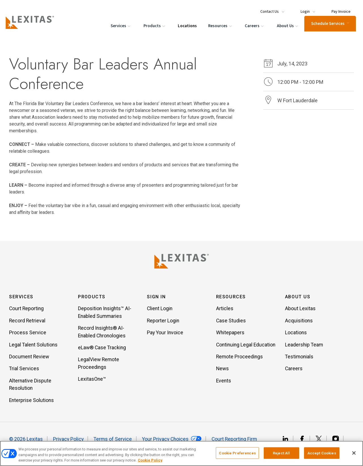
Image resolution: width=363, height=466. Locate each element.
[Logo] (34, 27)
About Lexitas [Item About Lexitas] (300, 311)
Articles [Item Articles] (224, 311)
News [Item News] (222, 370)
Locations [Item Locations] (296, 334)
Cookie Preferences (237, 453)
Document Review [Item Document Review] (29, 358)
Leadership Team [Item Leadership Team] (304, 347)
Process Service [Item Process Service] (27, 334)
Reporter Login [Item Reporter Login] (163, 322)
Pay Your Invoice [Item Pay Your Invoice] (165, 334)
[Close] (354, 453)
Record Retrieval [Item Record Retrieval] (27, 322)
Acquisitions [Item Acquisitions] (299, 322)
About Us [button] (298, 299)
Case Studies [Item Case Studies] (231, 322)
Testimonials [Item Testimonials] (299, 358)
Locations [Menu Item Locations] (185, 31)
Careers (253, 31)
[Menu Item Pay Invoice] (336, 9)
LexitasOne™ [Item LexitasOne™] (92, 381)
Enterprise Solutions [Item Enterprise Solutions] (31, 402)
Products (153, 31)
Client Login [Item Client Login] (159, 311)
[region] (181, 453)
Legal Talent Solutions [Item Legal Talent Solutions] (33, 347)
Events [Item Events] (223, 383)
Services (119, 31)
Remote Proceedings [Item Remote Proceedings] (239, 358)
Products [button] (91, 299)
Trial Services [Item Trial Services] (24, 370)
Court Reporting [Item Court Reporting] (26, 311)
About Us (286, 31)
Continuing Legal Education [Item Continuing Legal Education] (245, 347)
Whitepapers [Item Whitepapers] (230, 334)
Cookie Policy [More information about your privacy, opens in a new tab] (150, 460)
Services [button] (21, 299)
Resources (219, 31)
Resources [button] (231, 299)
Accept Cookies (321, 453)
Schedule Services (328, 28)
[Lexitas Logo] (181, 261)
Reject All (281, 453)
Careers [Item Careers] (294, 370)
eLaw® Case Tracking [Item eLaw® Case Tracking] (102, 349)
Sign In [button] (156, 299)
